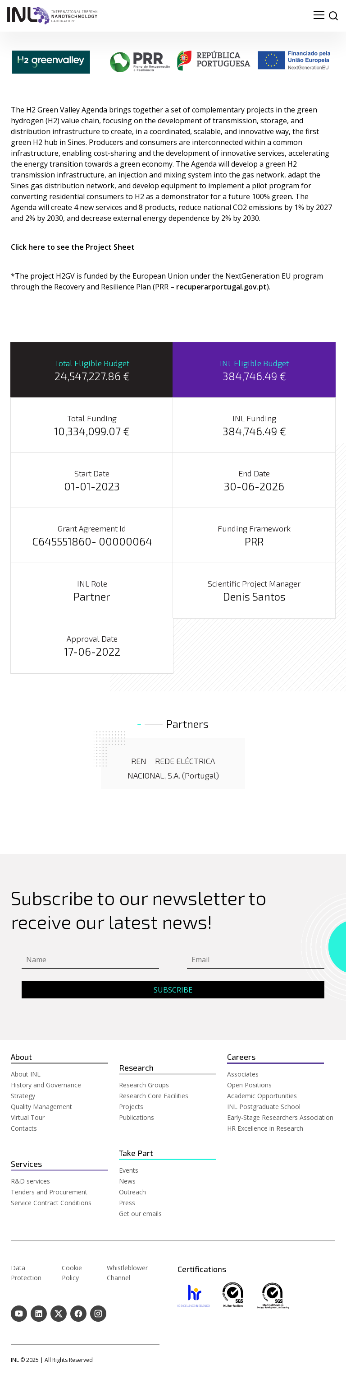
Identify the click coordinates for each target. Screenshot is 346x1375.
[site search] (333, 15)
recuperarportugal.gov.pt (221, 287)
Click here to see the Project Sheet (73, 247)
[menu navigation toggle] (319, 15)
